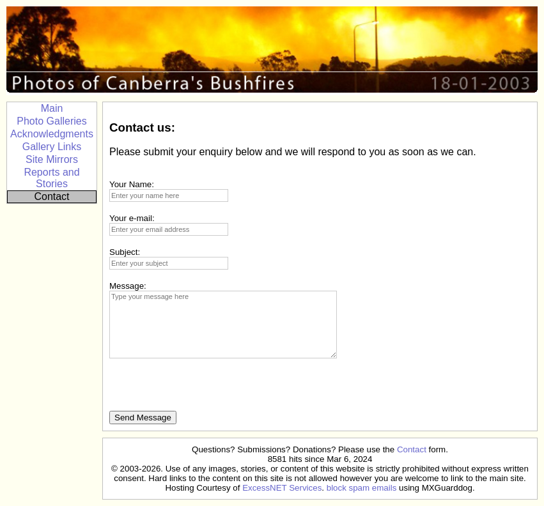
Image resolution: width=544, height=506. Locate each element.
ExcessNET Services (282, 488)
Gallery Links (51, 146)
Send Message (142, 417)
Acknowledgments (51, 133)
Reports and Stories (51, 178)
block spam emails (362, 488)
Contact (51, 196)
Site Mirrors (52, 159)
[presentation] (206, 386)
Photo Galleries (51, 121)
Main (52, 108)
